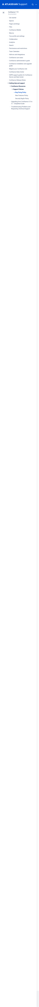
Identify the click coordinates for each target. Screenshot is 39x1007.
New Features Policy (21, 95)
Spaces (11, 21)
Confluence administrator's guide (19, 60)
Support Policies (18, 89)
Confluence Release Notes (17, 80)
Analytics (12, 42)
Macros (11, 33)
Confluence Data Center (16, 72)
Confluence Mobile (15, 30)
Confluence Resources (18, 86)
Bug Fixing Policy (20, 92)
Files (10, 27)
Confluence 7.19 (13, 12)
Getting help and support (17, 83)
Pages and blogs (14, 24)
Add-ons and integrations (17, 54)
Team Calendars (14, 51)
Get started (12, 18)
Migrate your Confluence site (18, 69)
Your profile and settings (16, 36)
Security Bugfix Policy (22, 98)
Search (32, 4)
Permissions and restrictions (18, 48)
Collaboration (13, 39)
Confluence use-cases (16, 57)
